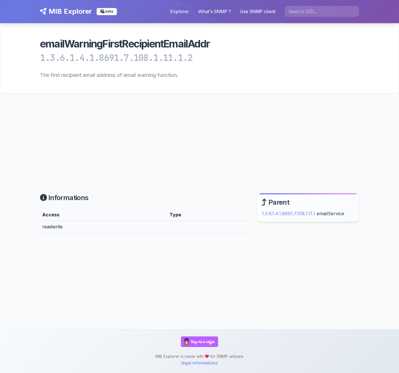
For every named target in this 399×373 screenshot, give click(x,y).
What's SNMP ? (214, 11)
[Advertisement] (199, 137)
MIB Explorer (66, 11)
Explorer (179, 11)
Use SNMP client (258, 11)
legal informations (199, 362)
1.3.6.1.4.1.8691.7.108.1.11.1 (288, 213)
